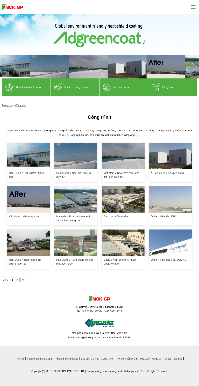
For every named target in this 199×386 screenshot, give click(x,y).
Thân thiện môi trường (39, 358)
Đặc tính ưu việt (90, 358)
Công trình (20, 105)
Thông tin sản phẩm (126, 358)
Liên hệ (178, 358)
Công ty (156, 358)
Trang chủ (7, 105)
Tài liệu (167, 358)
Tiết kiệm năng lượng (66, 358)
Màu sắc (145, 358)
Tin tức (20, 358)
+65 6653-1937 (90, 311)
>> (23, 279)
